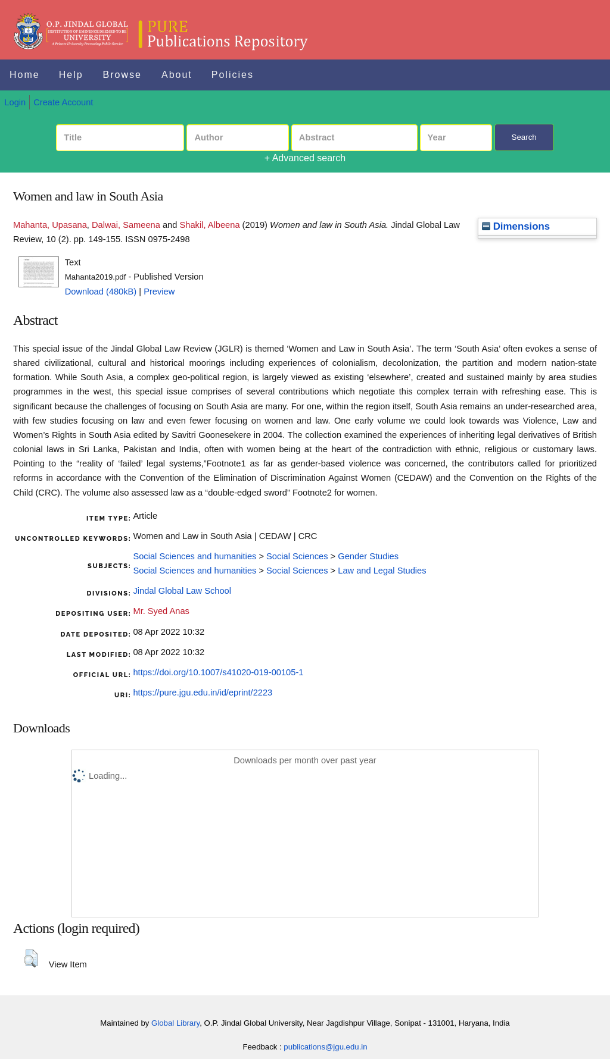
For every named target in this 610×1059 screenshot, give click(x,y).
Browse (122, 75)
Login (15, 102)
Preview (159, 291)
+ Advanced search (305, 158)
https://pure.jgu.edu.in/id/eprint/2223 (202, 692)
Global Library (175, 1023)
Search (524, 137)
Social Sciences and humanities (194, 556)
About (176, 75)
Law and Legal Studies (382, 570)
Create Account (63, 102)
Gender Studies (368, 556)
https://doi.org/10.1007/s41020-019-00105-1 (218, 672)
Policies (232, 75)
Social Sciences (297, 556)
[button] (31, 958)
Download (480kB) (101, 291)
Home (25, 75)
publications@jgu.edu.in (325, 1046)
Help (71, 75)
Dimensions (516, 226)
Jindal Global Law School (182, 591)
